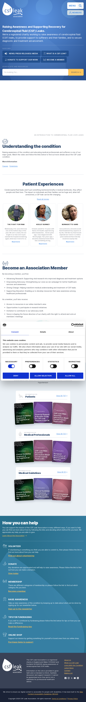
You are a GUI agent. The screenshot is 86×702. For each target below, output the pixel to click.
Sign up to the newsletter (20, 609)
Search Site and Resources (15, 66)
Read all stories (43, 199)
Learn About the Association (13, 536)
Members (75, 12)
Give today (13, 573)
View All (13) (61, 434)
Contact (67, 670)
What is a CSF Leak (71, 663)
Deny (15, 376)
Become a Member (53, 60)
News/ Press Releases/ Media (21, 53)
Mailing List (68, 673)
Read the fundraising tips (20, 626)
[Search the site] (35, 72)
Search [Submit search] (76, 72)
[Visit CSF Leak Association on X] (71, 678)
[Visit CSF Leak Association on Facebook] (65, 678)
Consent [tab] (15, 332)
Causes (5, 166)
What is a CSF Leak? (55, 53)
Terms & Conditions (59, 699)
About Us (67, 660)
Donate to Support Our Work (21, 60)
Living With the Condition (73, 665)
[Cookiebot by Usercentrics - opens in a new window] (73, 325)
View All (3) (61, 472)
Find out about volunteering (21, 556)
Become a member (17, 591)
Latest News (69, 668)
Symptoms (13, 166)
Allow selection (43, 376)
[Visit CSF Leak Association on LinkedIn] (78, 678)
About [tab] (71, 332)
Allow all (70, 376)
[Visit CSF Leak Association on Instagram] (68, 678)
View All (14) (61, 396)
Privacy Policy (73, 699)
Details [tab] (43, 332)
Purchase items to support (20, 642)
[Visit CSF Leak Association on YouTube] (74, 678)
